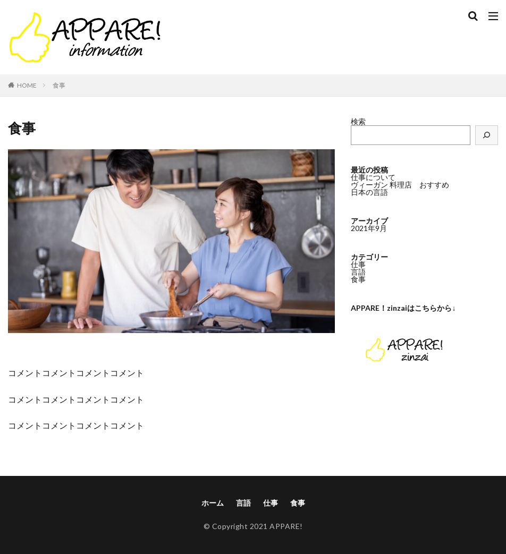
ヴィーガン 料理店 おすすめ (400, 184)
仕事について (373, 177)
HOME (27, 85)
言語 (358, 271)
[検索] (487, 135)
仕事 (358, 264)
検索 (358, 121)
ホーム (212, 502)
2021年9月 (369, 228)
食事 (59, 85)
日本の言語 (369, 192)
